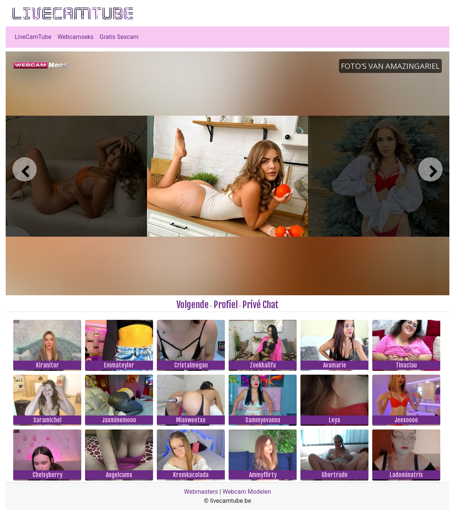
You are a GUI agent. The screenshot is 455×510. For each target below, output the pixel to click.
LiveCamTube (33, 36)
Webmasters (201, 491)
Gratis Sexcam (119, 36)
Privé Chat (260, 304)
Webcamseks (75, 36)
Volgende (192, 304)
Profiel (226, 304)
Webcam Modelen (247, 491)
